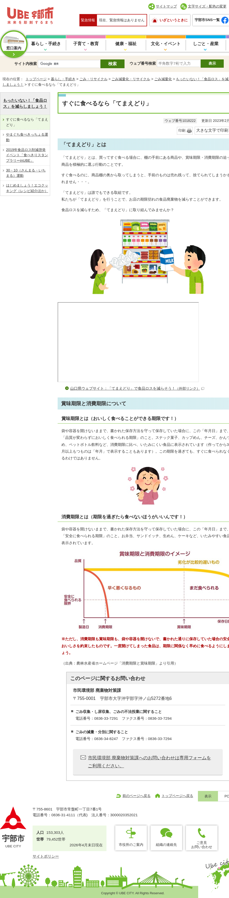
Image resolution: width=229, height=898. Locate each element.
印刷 (181, 130)
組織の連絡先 (166, 845)
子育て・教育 (86, 43)
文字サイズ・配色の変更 (207, 6)
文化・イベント (166, 43)
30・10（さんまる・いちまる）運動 (26, 173)
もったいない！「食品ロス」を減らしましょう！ (25, 103)
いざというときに (174, 20)
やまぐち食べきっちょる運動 (27, 137)
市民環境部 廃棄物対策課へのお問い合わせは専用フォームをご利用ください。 (149, 762)
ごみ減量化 (163, 79)
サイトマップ (166, 6)
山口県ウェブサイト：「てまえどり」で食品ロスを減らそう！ (137, 388)
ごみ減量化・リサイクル (130, 79)
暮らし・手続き (46, 43)
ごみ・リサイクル (93, 79)
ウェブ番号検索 (143, 63)
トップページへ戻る (177, 796)
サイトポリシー (46, 856)
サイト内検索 (25, 63)
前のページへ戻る (137, 796)
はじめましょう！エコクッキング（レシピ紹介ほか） (27, 188)
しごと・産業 (205, 43)
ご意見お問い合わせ (201, 845)
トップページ (36, 79)
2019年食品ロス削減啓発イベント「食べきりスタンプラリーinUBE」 (27, 155)
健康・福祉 (126, 43)
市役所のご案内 (131, 845)
